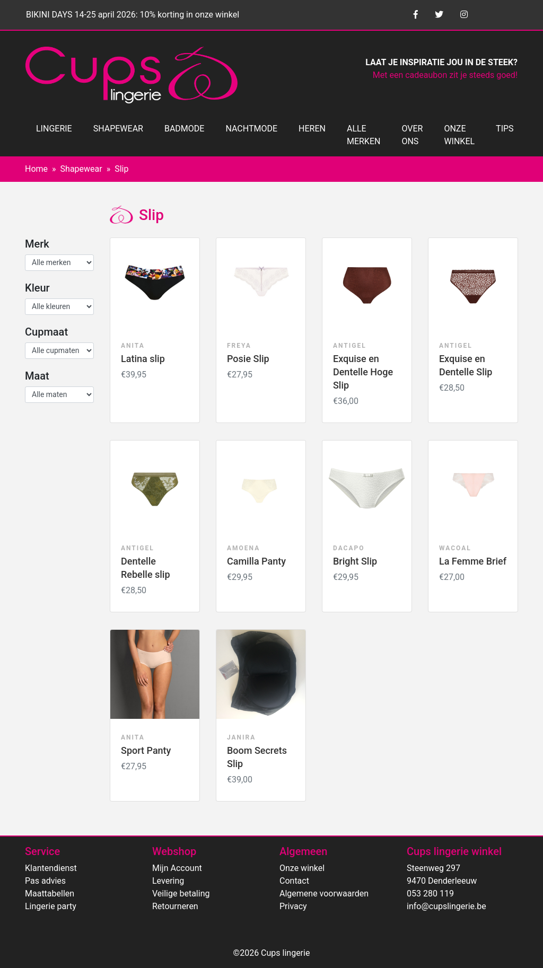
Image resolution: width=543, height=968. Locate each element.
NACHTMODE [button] (251, 129)
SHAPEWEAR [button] (118, 129)
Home (36, 169)
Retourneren (175, 906)
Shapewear (81, 169)
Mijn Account (177, 868)
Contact (294, 881)
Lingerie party (50, 906)
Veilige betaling (180, 893)
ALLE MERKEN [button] (363, 135)
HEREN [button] (312, 129)
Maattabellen (49, 893)
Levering (168, 881)
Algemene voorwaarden (324, 893)
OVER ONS (412, 135)
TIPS (505, 129)
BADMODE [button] (184, 129)
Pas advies (45, 881)
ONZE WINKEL (459, 135)
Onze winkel (302, 868)
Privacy (293, 906)
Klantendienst (51, 868)
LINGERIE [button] (54, 129)
